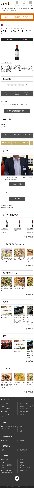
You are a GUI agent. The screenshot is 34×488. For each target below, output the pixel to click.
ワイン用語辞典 (6, 408)
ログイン (4, 440)
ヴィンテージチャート (25, 408)
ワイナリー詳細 (17, 184)
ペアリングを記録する (17, 17)
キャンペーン (5, 414)
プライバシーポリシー (25, 467)
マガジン (4, 411)
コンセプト (23, 459)
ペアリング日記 (24, 403)
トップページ (5, 459)
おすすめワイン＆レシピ (26, 406)
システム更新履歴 (7, 465)
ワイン (21, 426)
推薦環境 (22, 462)
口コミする (17, 199)
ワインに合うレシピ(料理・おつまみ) (9, 427)
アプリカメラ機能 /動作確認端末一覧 (7, 471)
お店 (21, 431)
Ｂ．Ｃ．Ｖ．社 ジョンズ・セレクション (13, 28)
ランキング (5, 406)
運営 (3, 467)
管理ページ (5, 450)
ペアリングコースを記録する (27, 17)
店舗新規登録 (23, 450)
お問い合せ (23, 465)
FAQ (3, 462)
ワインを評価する (6, 17)
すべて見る (28, 237)
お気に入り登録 (6, 142)
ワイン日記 (5, 403)
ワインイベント (24, 411)
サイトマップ (23, 470)
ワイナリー (9, 39)
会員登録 (22, 440)
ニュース (22, 414)
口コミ (25, 39)
